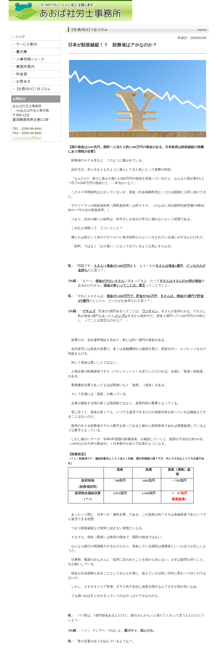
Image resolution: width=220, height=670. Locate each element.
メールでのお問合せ (27, 138)
